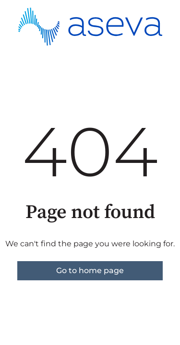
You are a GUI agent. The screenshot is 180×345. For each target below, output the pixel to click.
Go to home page (90, 270)
